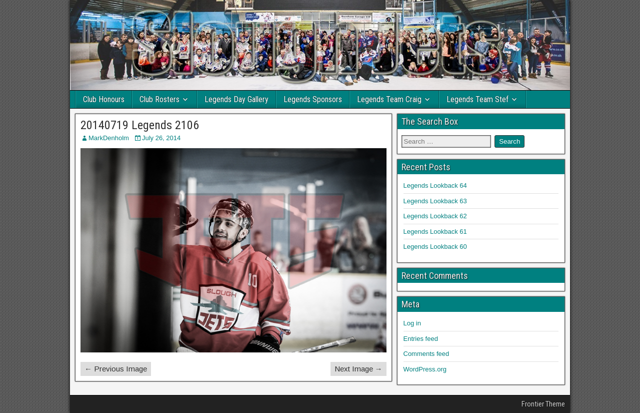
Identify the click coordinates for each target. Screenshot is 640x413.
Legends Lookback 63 (435, 201)
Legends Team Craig (389, 99)
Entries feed (421, 338)
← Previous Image (115, 368)
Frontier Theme (543, 403)
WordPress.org (425, 369)
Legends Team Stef (477, 99)
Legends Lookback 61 (435, 231)
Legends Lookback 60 (435, 246)
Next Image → (358, 368)
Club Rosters (160, 99)
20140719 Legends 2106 (139, 125)
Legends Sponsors (313, 99)
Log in (412, 323)
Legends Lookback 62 (435, 216)
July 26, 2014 (161, 138)
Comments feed (427, 353)
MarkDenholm (108, 138)
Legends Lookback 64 (435, 185)
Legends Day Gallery (236, 99)
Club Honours (103, 99)
